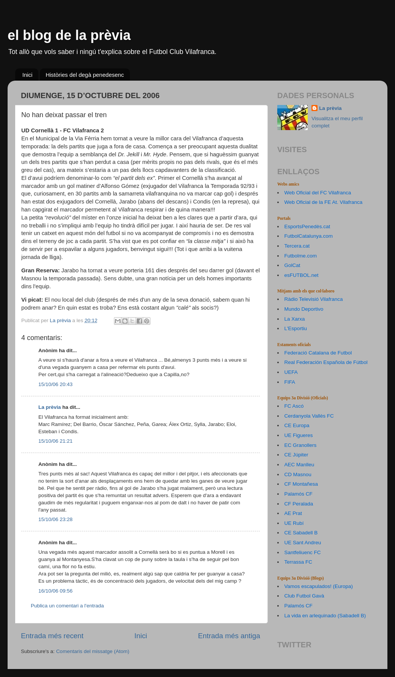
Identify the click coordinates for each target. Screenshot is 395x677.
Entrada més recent (52, 636)
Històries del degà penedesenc (85, 75)
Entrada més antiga (229, 636)
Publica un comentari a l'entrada (67, 606)
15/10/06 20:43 (55, 384)
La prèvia (49, 407)
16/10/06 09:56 (55, 591)
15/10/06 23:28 (55, 519)
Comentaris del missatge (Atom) (93, 651)
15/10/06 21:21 (55, 441)
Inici (27, 75)
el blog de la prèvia (69, 35)
